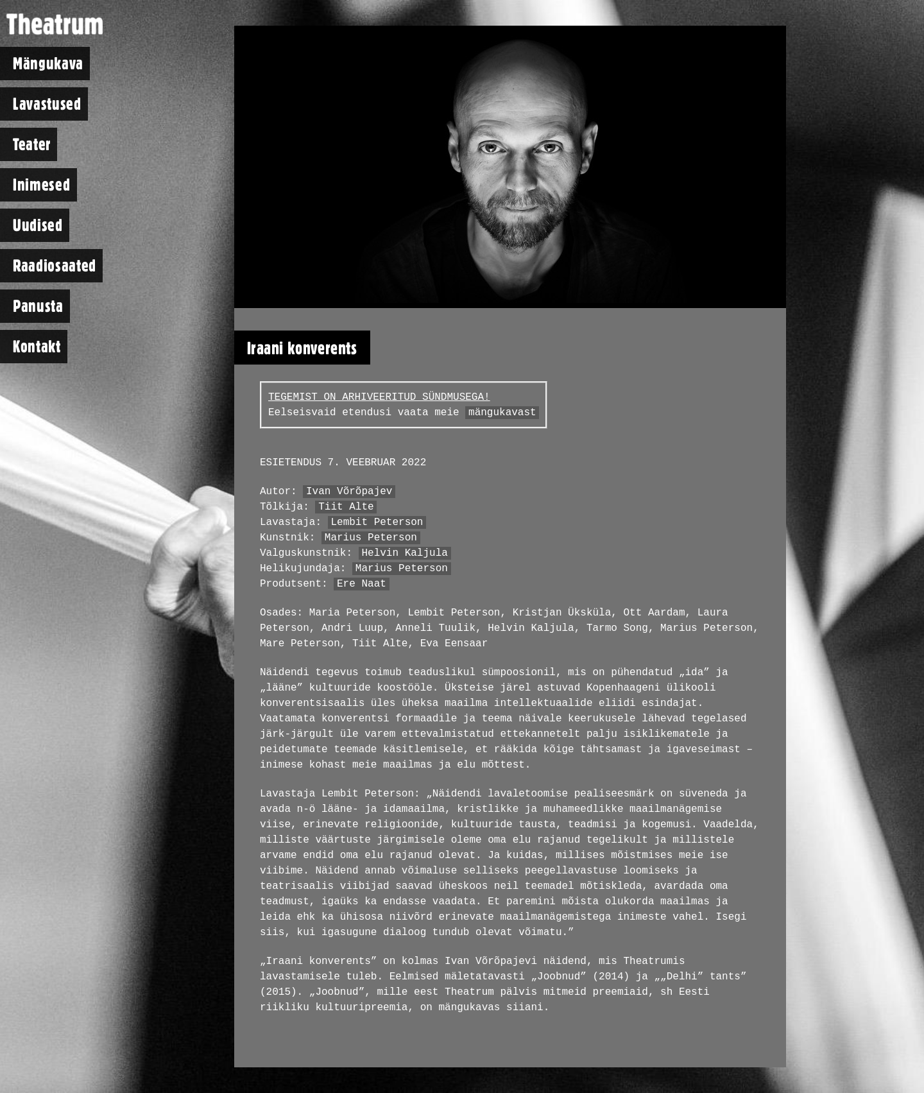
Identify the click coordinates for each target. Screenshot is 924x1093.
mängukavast (502, 412)
